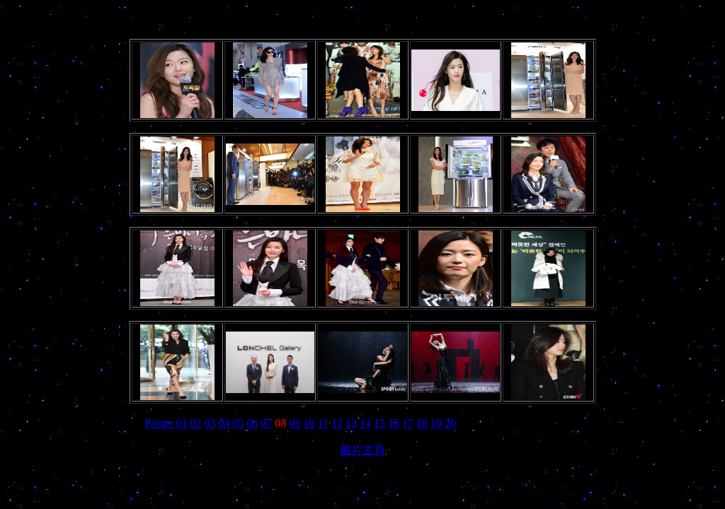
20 (450, 423)
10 (309, 423)
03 (210, 423)
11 (323, 423)
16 (393, 423)
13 (351, 423)
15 (379, 423)
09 (295, 423)
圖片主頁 (362, 450)
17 (407, 423)
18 (422, 423)
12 (337, 423)
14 (365, 423)
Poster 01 (166, 423)
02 (196, 423)
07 (267, 423)
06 (252, 423)
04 (224, 423)
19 (436, 423)
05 (238, 423)
